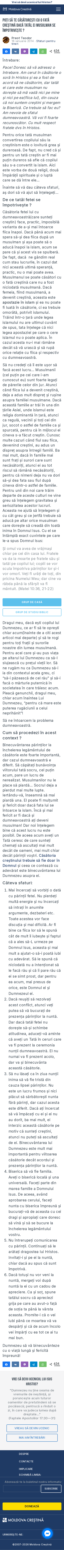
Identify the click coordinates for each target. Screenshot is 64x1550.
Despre (24, 1454)
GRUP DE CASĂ (32, 602)
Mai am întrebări (32, 1437)
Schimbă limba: (30, 1474)
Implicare (26, 1469)
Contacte (26, 1461)
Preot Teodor (22, 38)
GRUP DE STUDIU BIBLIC (32, 612)
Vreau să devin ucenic (32, 1428)
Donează (32, 1506)
